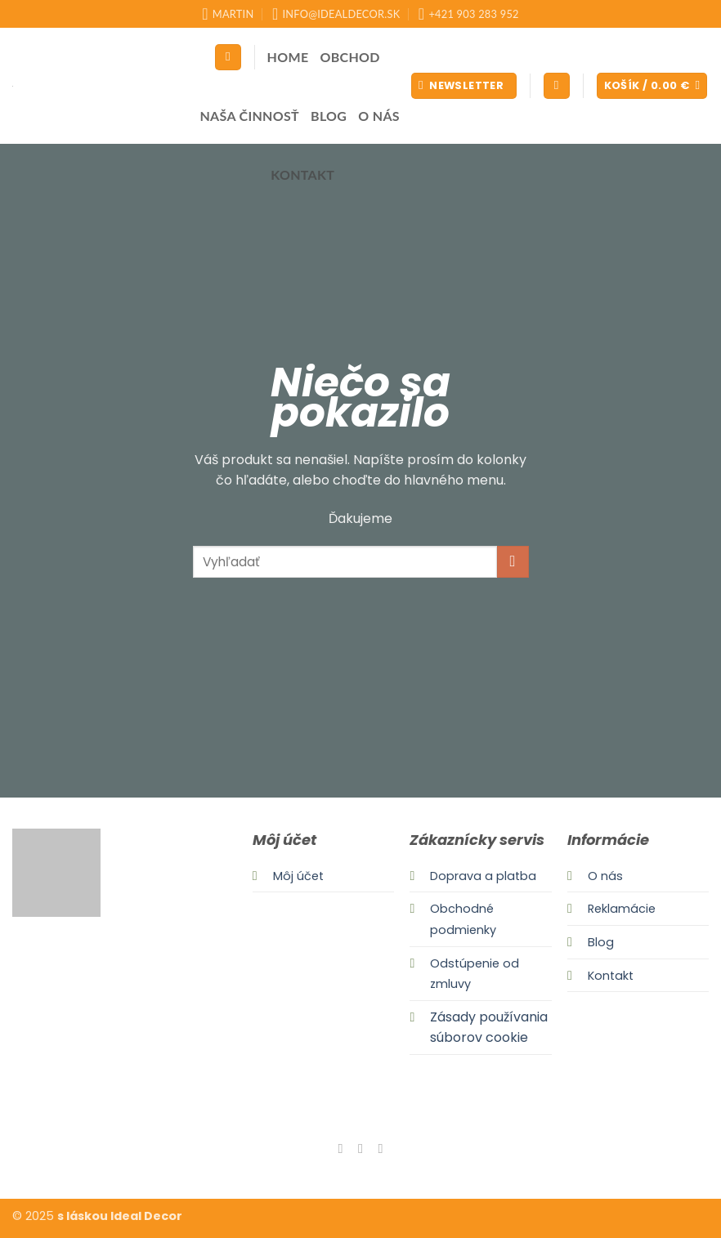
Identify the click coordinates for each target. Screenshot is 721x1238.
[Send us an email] (380, 1148)
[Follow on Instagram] (360, 1148)
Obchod (349, 57)
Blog (329, 115)
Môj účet (298, 876)
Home (288, 57)
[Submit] (513, 562)
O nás (379, 115)
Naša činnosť (249, 115)
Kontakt (302, 174)
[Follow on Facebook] (340, 1148)
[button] (464, 86)
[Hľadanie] (228, 57)
